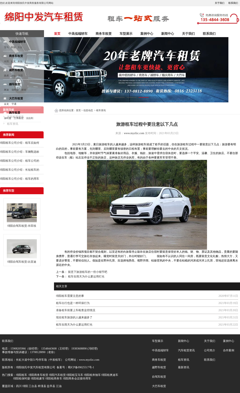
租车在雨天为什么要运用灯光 (85, 276)
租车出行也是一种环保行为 (73, 303)
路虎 (6, 75)
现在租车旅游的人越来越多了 (74, 317)
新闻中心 (167, 33)
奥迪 (6, 89)
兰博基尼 (19, 118)
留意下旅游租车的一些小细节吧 (87, 271)
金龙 (6, 104)
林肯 (23, 89)
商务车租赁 (104, 33)
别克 (13, 61)
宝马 (6, 47)
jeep (13, 75)
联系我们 (233, 3)
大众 (20, 47)
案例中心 (146, 33)
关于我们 (219, 3)
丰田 (6, 61)
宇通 (14, 104)
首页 (57, 33)
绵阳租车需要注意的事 (70, 295)
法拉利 (29, 118)
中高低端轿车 (78, 33)
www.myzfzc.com (134, 133)
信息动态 (88, 110)
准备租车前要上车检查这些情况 (75, 310)
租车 (107, 144)
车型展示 (126, 33)
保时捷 (15, 89)
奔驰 (13, 47)
